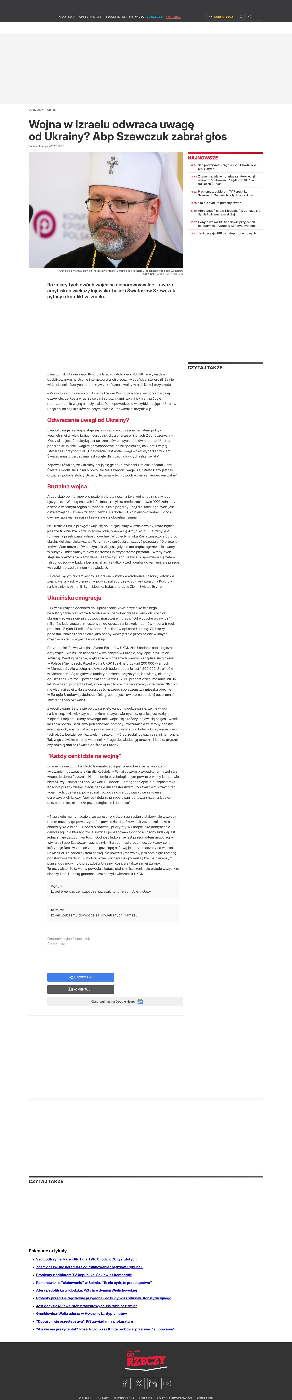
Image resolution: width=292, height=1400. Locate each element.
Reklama (145, 1388)
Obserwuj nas (109, 991)
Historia (97, 28)
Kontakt (102, 1388)
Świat (72, 28)
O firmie (85, 1388)
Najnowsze (203, 158)
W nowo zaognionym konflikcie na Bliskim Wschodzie (91, 393)
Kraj (62, 28)
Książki (127, 28)
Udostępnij (83, 978)
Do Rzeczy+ (155, 28)
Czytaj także (205, 367)
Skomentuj (153, 978)
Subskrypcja (123, 1388)
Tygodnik (113, 28)
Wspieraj (173, 28)
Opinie (83, 28)
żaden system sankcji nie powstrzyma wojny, (105, 853)
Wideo (139, 28)
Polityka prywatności (174, 1388)
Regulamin (204, 1388)
